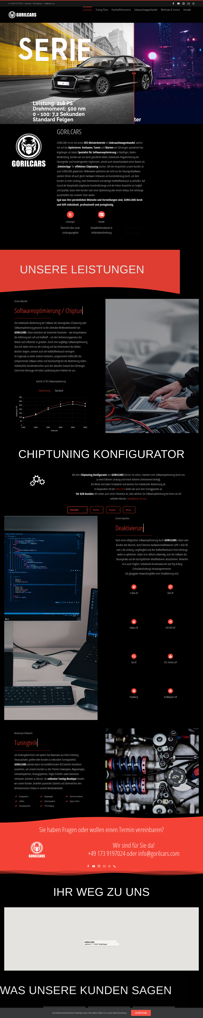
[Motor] (129, 509)
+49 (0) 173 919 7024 (17, 3)
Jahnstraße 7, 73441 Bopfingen (33, 3)
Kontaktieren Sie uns (136, 498)
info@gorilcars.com (49, 3)
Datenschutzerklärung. (120, 1013)
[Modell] (97, 509)
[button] (101, 935)
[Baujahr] (113, 509)
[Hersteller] (77, 509)
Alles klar (141, 1013)
